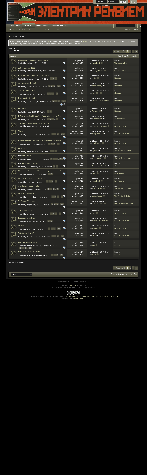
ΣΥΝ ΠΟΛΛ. (26, 156)
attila (94, 254)
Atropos (95, 228)
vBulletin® (73, 285)
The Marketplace (120, 63)
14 (59, 229)
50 (59, 86)
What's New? (42, 26)
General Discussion (121, 70)
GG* (93, 236)
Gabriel (29, 87)
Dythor (94, 151)
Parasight (95, 93)
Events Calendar (59, 26)
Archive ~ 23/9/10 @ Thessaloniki (32, 178)
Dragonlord (31, 205)
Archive (129, 274)
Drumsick (30, 152)
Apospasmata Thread (27, 83)
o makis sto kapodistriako (28, 186)
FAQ (21, 30)
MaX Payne (31, 255)
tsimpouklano (97, 134)
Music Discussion (121, 119)
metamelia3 (31, 197)
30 (30, 248)
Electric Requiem (118, 274)
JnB (93, 245)
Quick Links (52, 30)
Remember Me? (103, 5)
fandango (30, 79)
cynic (94, 173)
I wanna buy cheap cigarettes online (33, 60)
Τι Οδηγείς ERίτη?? (26, 233)
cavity (29, 94)
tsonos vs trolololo (30, 163)
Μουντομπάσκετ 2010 (27, 242)
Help (133, 2)
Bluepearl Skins (79, 299)
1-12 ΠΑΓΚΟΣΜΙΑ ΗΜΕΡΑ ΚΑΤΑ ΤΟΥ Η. (34, 123)
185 (63, 101)
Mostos (29, 229)
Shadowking (96, 143)
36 (62, 255)
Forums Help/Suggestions (124, 203)
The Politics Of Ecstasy (122, 151)
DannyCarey (31, 237)
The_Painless (31, 102)
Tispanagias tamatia (99, 166)
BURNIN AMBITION (34, 70)
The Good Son (32, 167)
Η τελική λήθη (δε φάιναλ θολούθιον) (34, 75)
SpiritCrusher (97, 188)
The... (20, 131)
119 (62, 204)
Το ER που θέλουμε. (26, 201)
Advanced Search (131, 30)
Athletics (117, 245)
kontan (29, 174)
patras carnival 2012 (26, 68)
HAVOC (29, 144)
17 (61, 159)
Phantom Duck (97, 203)
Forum (28, 26)
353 (62, 134)
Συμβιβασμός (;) (25, 210)
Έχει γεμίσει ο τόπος (26, 218)
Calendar (27, 30)
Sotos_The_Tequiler (99, 126)
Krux (28, 182)
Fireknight (96, 111)
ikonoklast (96, 63)
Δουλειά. (22, 225)
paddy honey (97, 86)
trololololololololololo (100, 221)
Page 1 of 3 (120, 51)
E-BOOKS (22, 108)
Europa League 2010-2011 (29, 251)
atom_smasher (97, 70)
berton (29, 63)
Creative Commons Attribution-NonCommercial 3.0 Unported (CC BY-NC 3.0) (91, 296)
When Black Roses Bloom (101, 101)
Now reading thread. (26, 98)
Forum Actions (38, 30)
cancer (29, 190)
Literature (118, 78)
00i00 (29, 120)
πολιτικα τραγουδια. (26, 193)
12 (62, 236)
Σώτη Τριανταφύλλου (27, 90)
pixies (94, 78)
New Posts (15, 26)
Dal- (93, 213)
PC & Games (119, 173)
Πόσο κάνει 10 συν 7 (34, 245)
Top (135, 274)
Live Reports (119, 181)
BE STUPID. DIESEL (25, 148)
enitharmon (31, 135)
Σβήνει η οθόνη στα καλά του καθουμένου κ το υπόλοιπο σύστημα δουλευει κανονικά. (42, 172)
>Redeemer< (97, 119)
